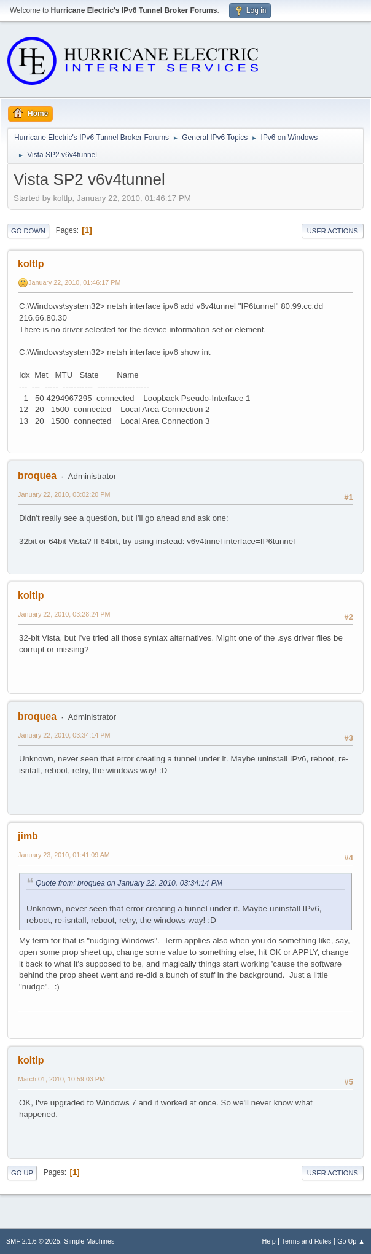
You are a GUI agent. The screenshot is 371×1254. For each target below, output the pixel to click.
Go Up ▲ (351, 1241)
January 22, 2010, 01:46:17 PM (74, 282)
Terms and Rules (307, 1241)
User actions (332, 231)
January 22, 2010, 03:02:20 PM (64, 494)
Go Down (28, 231)
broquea (37, 475)
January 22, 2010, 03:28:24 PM (64, 614)
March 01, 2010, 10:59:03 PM (61, 1079)
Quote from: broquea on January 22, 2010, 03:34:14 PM (129, 883)
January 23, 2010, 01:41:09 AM (64, 855)
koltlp (31, 264)
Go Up (22, 1173)
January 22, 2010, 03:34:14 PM (64, 735)
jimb (28, 836)
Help (269, 1241)
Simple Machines (89, 1241)
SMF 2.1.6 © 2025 (33, 1241)
